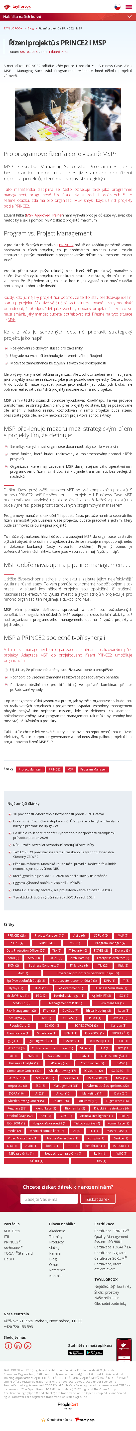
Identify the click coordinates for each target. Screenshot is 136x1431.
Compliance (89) (92, 1063)
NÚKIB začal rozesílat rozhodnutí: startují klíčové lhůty (53, 845)
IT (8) (126, 981)
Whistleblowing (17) (62, 1071)
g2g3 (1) (13, 1041)
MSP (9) (75, 943)
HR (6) (125, 1116)
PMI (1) (12, 1056)
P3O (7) (41, 995)
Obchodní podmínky (110, 1303)
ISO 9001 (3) (52, 1025)
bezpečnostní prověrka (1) (63, 1153)
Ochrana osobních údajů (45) (52, 1048)
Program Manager (93, 769)
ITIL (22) (103, 965)
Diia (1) (12, 1146)
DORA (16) (16, 1093)
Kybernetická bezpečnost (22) (108, 1086)
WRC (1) (122, 1153)
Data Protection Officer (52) (25, 950)
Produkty (56, 1242)
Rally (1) (99, 1153)
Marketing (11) (92, 1093)
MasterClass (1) (117, 1131)
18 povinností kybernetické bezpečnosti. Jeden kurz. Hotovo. (59, 814)
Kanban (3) (118, 1025)
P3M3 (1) (95, 1018)
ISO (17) (124, 995)
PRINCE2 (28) (16, 935)
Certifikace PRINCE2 (111, 1230)
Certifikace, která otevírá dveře (108, 1266)
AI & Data (12, 1230)
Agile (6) (79, 935)
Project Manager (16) (49, 935)
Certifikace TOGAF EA (112, 1247)
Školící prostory (106, 1292)
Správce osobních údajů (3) (26, 981)
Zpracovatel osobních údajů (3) (74, 981)
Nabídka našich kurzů (67, 16)
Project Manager (30, 769)
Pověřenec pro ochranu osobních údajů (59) (88, 973)
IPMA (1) (32, 1056)
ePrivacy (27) (59, 1063)
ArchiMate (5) (79, 958)
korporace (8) (17, 1086)
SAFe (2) (85, 1048)
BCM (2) (13, 965)
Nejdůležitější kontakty (112, 1286)
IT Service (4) (79, 965)
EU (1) (94, 1131)
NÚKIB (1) (36, 1161)
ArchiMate (13, 1247)
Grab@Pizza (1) (17, 995)
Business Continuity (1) (44, 965)
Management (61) (66, 1086)
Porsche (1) (71, 1078)
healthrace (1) (95, 1146)
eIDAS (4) (17, 943)
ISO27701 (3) (15, 1048)
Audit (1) (31, 1146)
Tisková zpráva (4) (87, 1123)
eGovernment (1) (71, 988)
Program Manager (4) (110, 943)
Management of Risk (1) (65, 1003)
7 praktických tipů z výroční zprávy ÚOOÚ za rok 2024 (54, 897)
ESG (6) (40, 1086)
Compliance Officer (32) (23, 1071)
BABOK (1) (83, 1056)
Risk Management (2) (21, 1010)
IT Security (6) (77, 950)
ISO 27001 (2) (97, 1078)
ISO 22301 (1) (56, 1056)
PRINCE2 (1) (120, 1033)
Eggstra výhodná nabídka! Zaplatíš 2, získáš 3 (47, 883)
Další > (9, 1259)
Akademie (57, 1230)
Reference (57, 1270)
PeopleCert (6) (20, 1025)
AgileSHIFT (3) (101, 995)
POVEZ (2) (101, 950)
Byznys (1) (16, 988)
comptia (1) (96, 1138)
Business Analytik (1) (23, 1063)
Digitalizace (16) (117, 1101)
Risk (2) (123, 965)
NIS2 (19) (122, 1078)
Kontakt (55, 1275)
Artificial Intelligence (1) (96, 1116)
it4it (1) (123, 1041)
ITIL (7, 1236)
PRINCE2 (66, 244)
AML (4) (46, 1116)
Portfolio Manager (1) (69, 995)
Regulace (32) (16, 1108)
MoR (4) (22, 973)
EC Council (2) (93, 1071)
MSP (11, 319)
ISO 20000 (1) (94, 1033)
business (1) (71, 1041)
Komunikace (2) (118, 1123)
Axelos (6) (120, 1018)
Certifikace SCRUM (110, 1258)
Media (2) (14, 1131)
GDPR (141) (46, 943)
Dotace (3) (122, 950)
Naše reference (106, 1297)
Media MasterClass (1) (62, 1138)
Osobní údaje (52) (19, 1116)
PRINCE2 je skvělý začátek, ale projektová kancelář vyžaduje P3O (62, 890)
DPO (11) (123, 1048)
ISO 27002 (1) (44, 1078)
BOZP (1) (44, 1018)
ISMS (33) (33, 958)
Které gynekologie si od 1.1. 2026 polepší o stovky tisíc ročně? (60, 876)
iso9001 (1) (121, 1146)
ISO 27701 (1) (17, 1078)
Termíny (55, 1236)
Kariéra (55, 1253)
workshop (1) (99, 1041)
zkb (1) (101, 1161)
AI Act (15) (63, 1093)
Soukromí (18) (87, 1101)
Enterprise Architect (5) (113, 958)
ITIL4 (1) (104, 1048)
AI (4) (76, 1131)
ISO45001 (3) (21, 1003)
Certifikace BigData (110, 1252)
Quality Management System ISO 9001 (111, 1239)
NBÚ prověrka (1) (21, 1153)
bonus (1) (52, 1146)
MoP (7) (123, 935)
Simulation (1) (46, 1033)
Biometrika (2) (75, 1108)
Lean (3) (123, 1010)
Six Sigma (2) (17, 1018)
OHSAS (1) (70, 1018)
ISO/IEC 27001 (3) (86, 1025)
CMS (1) (122, 1063)
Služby (54, 1247)
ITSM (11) (41, 988)
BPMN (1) (70, 1033)
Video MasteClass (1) (22, 1138)
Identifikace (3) (45, 1108)
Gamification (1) (18, 1033)
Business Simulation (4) (111, 988)
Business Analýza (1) (114, 1056)
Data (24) (120, 1093)
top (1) (72, 1146)
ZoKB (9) (13, 958)
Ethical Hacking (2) (98, 1010)
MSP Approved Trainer (44, 215)
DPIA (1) (109, 981)
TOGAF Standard (18, 1253)
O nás (54, 1264)
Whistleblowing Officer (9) (25, 1101)
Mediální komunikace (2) (47, 1131)
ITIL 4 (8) (49, 1010)
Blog (53, 1259)
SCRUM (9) (101, 935)
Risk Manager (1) (112, 1003)
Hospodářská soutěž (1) (49, 1123)
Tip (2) (56, 950)
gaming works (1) (41, 1041)
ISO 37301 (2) (120, 1071)
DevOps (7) (70, 1010)
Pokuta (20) (61, 1101)
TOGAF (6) (55, 958)
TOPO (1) (65, 1116)
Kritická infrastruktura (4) (111, 1108)
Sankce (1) (121, 1138)
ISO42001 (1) (16, 1123)
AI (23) (39, 1093)
